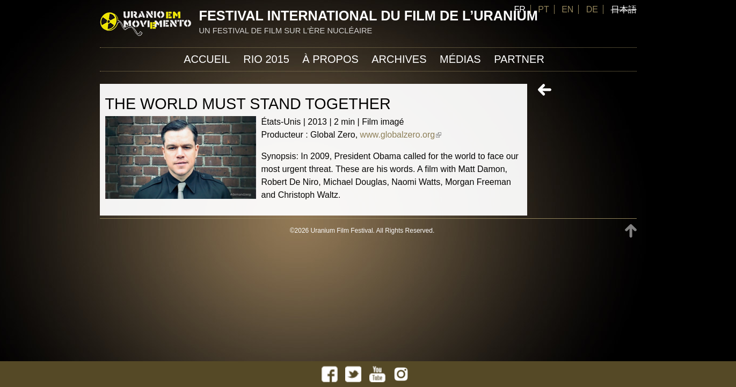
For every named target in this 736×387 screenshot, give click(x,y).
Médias (460, 59)
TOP (631, 231)
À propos (330, 59)
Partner (519, 59)
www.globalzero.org (401, 134)
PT (543, 9)
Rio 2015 (266, 59)
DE (592, 9)
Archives (398, 59)
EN (567, 9)
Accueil (207, 59)
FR (519, 9)
